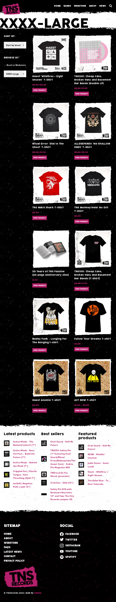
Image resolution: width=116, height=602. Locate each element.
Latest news (13, 552)
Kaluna (37, 593)
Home (57, 6)
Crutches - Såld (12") (61, 482)
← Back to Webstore (15, 65)
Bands (67, 6)
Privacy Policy (14, 560)
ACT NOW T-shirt (85, 400)
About (93, 6)
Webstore (80, 6)
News (102, 6)
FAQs (7, 547)
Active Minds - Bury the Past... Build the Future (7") (24, 454)
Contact (10, 556)
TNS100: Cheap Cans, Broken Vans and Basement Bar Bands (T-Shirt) (92, 275)
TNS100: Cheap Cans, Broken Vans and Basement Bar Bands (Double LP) (92, 80)
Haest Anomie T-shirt (46, 400)
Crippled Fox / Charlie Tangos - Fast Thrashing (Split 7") (25, 474)
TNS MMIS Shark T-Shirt (48, 207)
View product (39, 90)
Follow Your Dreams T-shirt (92, 338)
